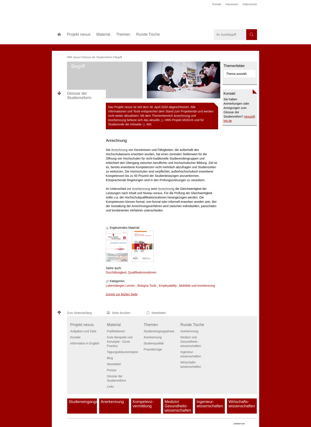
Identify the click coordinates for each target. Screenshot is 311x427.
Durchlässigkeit (116, 272)
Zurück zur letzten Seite (122, 294)
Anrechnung (182, 115)
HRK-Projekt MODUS (179, 120)
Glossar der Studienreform (79, 95)
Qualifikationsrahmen (142, 272)
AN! (148, 124)
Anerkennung (117, 120)
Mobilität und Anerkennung (197, 285)
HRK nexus (73, 57)
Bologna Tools (146, 285)
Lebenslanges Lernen (120, 285)
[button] (80, 313)
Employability (168, 285)
